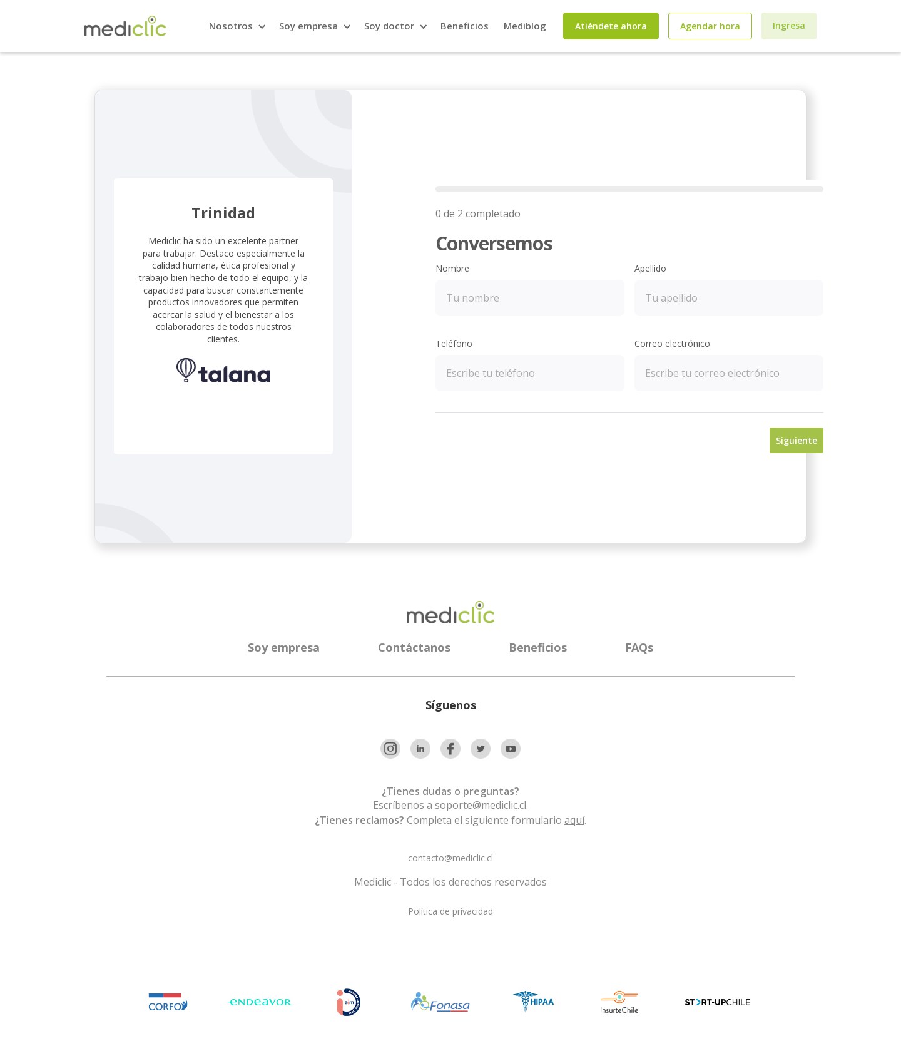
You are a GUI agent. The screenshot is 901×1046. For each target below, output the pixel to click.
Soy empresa (284, 647)
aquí (574, 820)
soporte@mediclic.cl (480, 805)
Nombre (452, 268)
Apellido (650, 268)
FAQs (639, 647)
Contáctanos (414, 647)
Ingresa (789, 25)
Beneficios (464, 25)
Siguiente (796, 440)
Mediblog (525, 25)
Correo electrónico (672, 343)
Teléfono (453, 343)
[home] (125, 26)
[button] (236, 26)
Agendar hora (710, 26)
